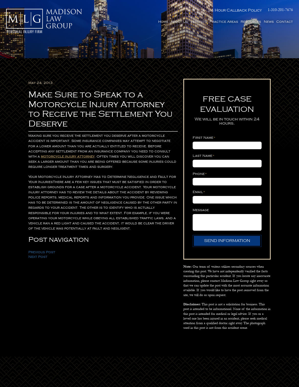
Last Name (203, 156)
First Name (204, 137)
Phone (200, 174)
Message (201, 210)
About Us (179, 21)
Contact (284, 21)
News (269, 21)
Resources (251, 21)
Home (163, 21)
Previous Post (41, 252)
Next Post (37, 257)
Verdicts (198, 21)
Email (199, 192)
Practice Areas (224, 21)
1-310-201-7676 (280, 10)
